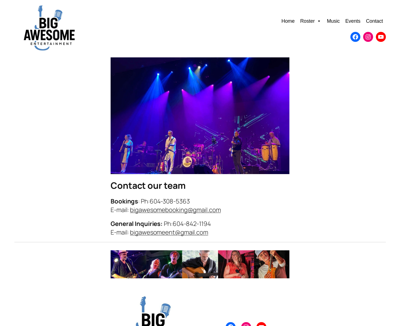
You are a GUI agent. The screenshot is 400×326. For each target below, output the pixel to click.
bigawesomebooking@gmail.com (175, 210)
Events (352, 21)
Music (333, 21)
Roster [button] (310, 21)
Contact (374, 21)
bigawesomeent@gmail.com (169, 232)
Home (288, 21)
